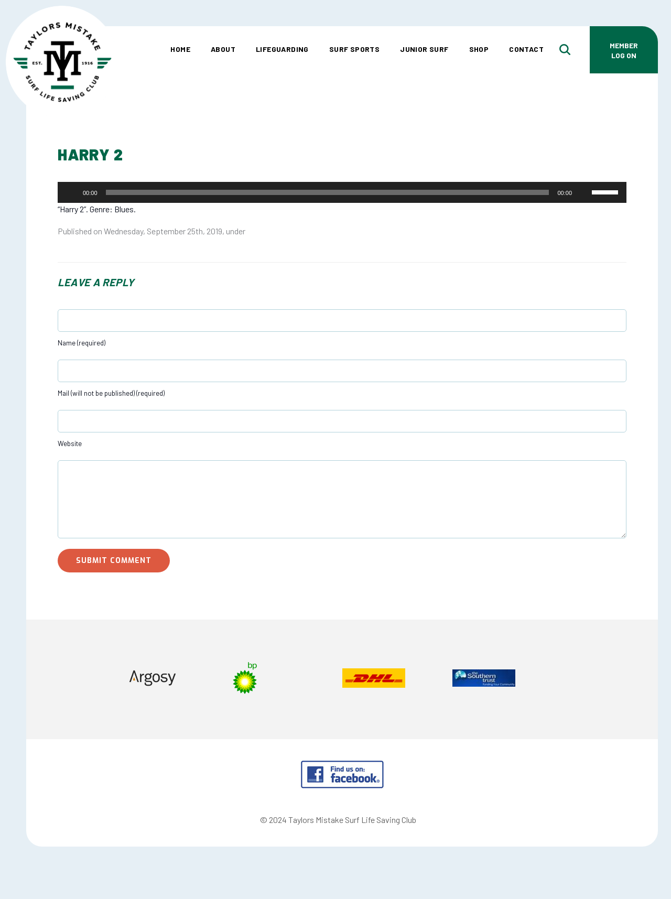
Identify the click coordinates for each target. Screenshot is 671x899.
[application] (342, 192)
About (223, 49)
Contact (526, 49)
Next (608, 679)
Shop (479, 49)
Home (180, 49)
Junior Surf (424, 49)
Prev (76, 679)
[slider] (327, 192)
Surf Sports (354, 49)
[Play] (71, 192)
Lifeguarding (282, 49)
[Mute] (583, 192)
